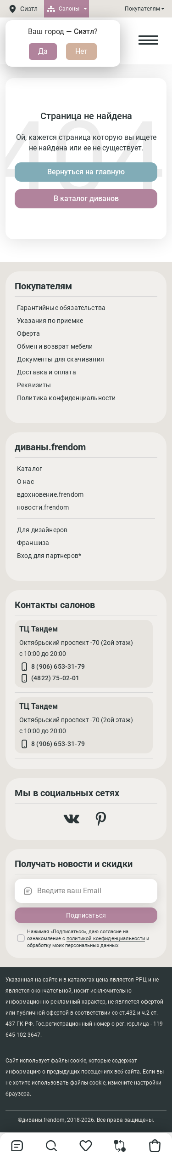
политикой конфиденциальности (106, 939)
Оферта (28, 333)
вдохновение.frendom (50, 494)
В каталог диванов (86, 198)
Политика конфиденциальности (66, 398)
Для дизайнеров (42, 530)
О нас (25, 481)
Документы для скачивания (60, 359)
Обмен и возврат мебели (55, 346)
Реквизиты (34, 385)
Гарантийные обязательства (61, 307)
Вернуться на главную (86, 171)
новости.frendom (43, 507)
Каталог (29, 468)
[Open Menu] (148, 40)
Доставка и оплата (46, 372)
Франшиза (33, 542)
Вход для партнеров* (49, 555)
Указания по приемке (50, 320)
